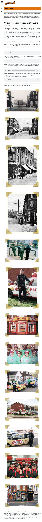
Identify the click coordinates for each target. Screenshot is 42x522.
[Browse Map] (2, 12)
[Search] (2, 6)
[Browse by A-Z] (2, 9)
